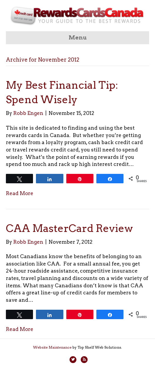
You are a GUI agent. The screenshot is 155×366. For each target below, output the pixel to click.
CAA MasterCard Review (69, 228)
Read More (19, 193)
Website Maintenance (52, 347)
